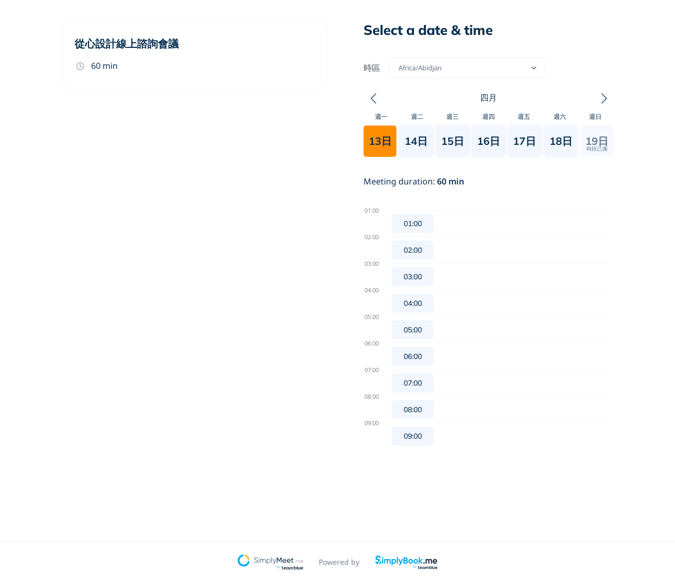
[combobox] (399, 68)
